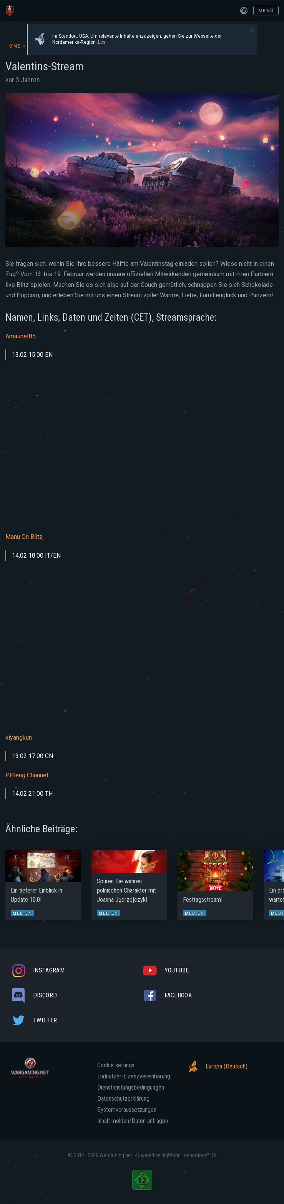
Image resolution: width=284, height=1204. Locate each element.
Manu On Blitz (24, 536)
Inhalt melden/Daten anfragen (132, 1121)
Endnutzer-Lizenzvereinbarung (133, 1076)
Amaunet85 (21, 336)
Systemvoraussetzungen (126, 1110)
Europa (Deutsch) (215, 1066)
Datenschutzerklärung (123, 1099)
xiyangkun (18, 737)
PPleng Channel (26, 775)
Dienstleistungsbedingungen (130, 1088)
